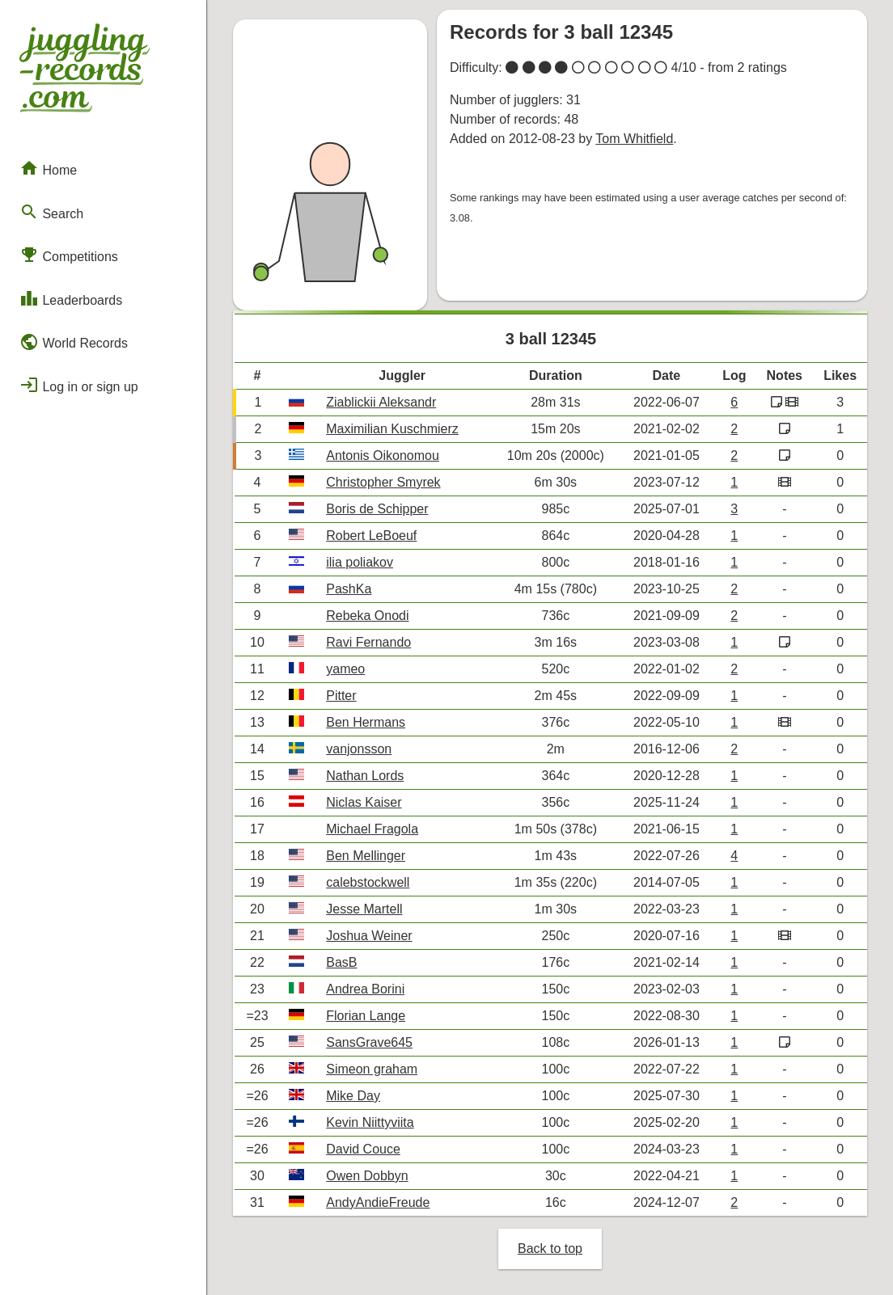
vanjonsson (358, 749)
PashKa (348, 589)
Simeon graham (371, 1069)
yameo (345, 669)
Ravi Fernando (368, 642)
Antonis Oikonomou (382, 455)
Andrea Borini (365, 989)
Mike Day (353, 1096)
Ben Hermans (365, 722)
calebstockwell (367, 882)
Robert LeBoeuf (371, 535)
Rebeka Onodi (367, 615)
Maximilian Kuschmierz (392, 429)
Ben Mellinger (365, 856)
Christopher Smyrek (383, 482)
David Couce (363, 1149)
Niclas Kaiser (363, 802)
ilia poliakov (359, 562)
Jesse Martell (364, 909)
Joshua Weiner (369, 936)
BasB (341, 962)
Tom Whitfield (634, 139)
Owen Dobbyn (367, 1176)
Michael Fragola (372, 829)
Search (51, 211)
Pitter (341, 695)
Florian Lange (365, 1016)
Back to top (550, 1248)
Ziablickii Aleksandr (381, 402)
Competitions (68, 254)
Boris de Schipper (377, 509)
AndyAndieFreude (378, 1202)
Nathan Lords (365, 775)
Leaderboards (70, 298)
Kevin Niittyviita (369, 1122)
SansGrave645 (369, 1042)
